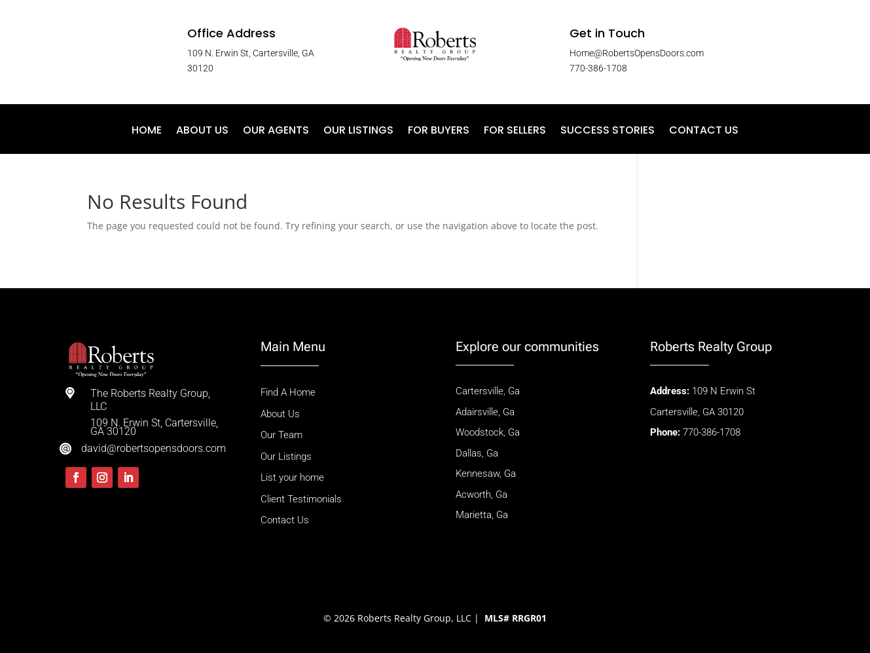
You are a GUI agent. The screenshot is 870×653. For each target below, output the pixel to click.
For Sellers (515, 132)
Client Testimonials (301, 499)
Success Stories (607, 132)
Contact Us (703, 132)
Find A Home (289, 392)
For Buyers (438, 132)
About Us (202, 132)
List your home (292, 477)
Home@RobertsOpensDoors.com (637, 53)
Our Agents (276, 132)
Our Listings (358, 132)
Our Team (281, 435)
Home (147, 132)
